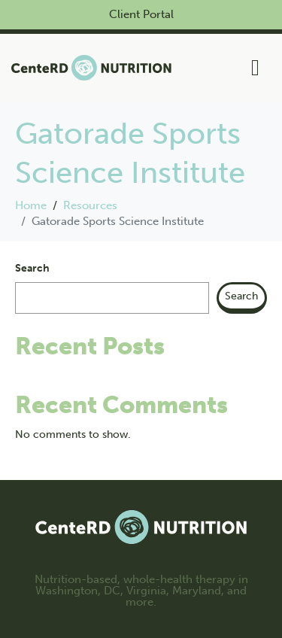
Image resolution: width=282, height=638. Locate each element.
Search (32, 268)
